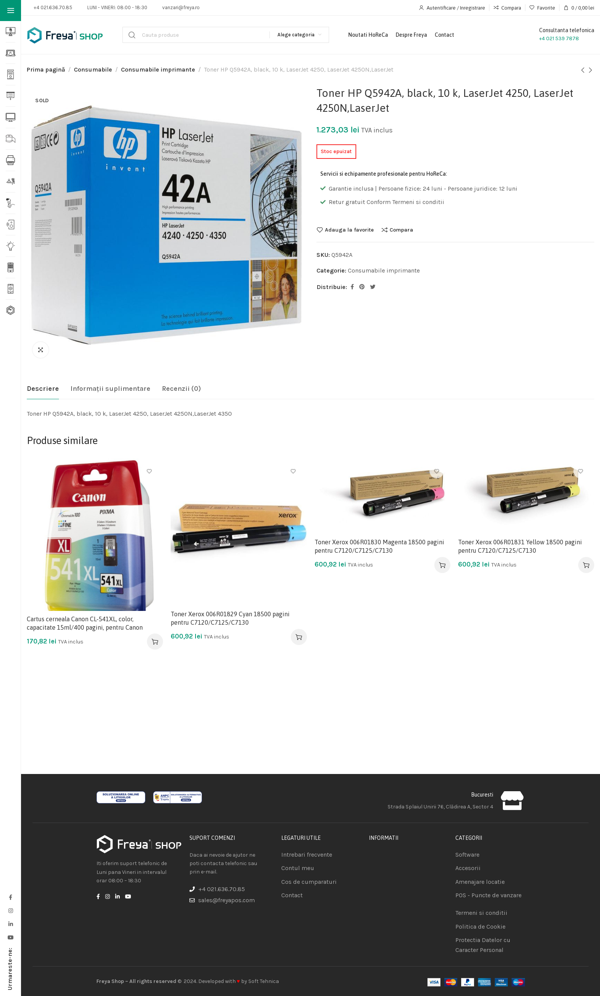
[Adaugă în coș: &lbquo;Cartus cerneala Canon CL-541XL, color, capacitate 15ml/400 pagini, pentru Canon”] (155, 642)
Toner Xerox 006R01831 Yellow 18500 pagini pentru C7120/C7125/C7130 (520, 546)
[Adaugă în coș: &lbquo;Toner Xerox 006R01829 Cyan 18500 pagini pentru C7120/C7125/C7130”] (299, 637)
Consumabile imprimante (158, 69)
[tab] (43, 389)
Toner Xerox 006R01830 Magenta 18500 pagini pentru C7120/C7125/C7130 (379, 546)
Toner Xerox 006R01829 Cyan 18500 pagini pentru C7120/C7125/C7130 (230, 618)
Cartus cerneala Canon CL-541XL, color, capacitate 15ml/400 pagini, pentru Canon (85, 623)
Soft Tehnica (263, 981)
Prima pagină (46, 69)
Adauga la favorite (349, 230)
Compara (401, 230)
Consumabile (93, 69)
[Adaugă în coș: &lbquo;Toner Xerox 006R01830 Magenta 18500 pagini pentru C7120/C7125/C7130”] (442, 565)
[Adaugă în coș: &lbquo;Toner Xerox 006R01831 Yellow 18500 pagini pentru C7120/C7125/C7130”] (586, 565)
